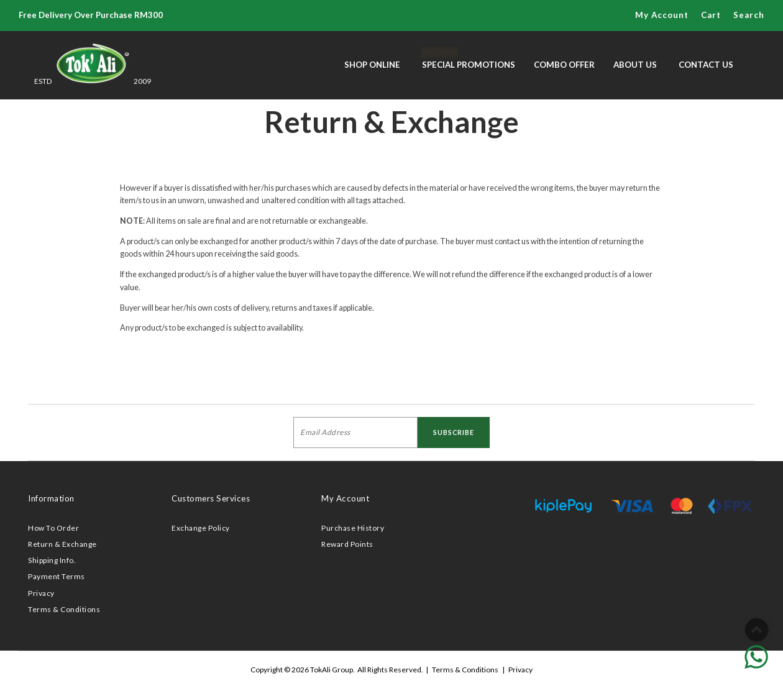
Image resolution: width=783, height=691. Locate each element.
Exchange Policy (201, 528)
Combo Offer (564, 65)
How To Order (53, 528)
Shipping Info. (52, 560)
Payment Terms (56, 576)
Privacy (41, 593)
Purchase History (352, 528)
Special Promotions (468, 58)
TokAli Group (331, 669)
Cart (711, 15)
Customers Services (211, 498)
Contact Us (706, 65)
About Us (635, 65)
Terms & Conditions (64, 609)
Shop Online (372, 65)
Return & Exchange (62, 544)
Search (748, 15)
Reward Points (347, 544)
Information (51, 498)
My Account (662, 15)
